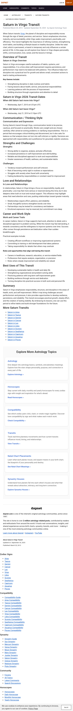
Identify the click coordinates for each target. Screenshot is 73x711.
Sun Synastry (10, 642)
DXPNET (4, 3)
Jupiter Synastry (11, 655)
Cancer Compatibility (13, 608)
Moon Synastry (11, 650)
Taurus (7, 561)
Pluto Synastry (10, 666)
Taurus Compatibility (13, 603)
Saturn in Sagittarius (16, 331)
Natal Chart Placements (19, 456)
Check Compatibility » (17, 421)
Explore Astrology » (16, 374)
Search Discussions (13, 683)
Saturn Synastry (11, 658)
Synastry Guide (11, 639)
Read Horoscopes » (16, 397)
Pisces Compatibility (13, 630)
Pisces (7, 589)
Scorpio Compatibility (13, 619)
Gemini (7, 564)
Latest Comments (12, 680)
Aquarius (8, 586)
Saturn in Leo (13, 323)
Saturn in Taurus (14, 315)
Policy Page (33, 709)
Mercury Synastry (12, 644)
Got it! (66, 707)
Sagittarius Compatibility (15, 622)
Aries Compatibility (12, 600)
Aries (7, 559)
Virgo (22, 34)
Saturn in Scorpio (15, 329)
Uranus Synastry (11, 661)
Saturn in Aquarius (15, 337)
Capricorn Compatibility (14, 625)
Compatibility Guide (13, 597)
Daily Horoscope (11, 694)
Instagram (29, 533)
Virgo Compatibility (12, 614)
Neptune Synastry (12, 664)
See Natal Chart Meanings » (19, 467)
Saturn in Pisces (14, 340)
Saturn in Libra (13, 326)
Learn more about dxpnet (13, 533)
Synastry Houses (16, 479)
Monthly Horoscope (13, 697)
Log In (61, 3)
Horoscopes (14, 387)
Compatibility (14, 410)
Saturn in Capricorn (15, 334)
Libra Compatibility (12, 617)
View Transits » (14, 444)
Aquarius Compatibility (14, 628)
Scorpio (8, 578)
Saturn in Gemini (14, 318)
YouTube (38, 533)
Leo (6, 570)
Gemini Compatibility (13, 606)
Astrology (12, 361)
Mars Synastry (10, 653)
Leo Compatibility (12, 611)
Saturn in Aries (14, 312)
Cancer (7, 567)
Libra (7, 575)
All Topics (9, 678)
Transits (12, 433)
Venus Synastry (11, 647)
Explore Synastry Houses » (19, 490)
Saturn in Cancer (14, 320)
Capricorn (9, 583)
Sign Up (69, 3)
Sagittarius (9, 581)
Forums (8, 675)
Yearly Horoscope (12, 700)
